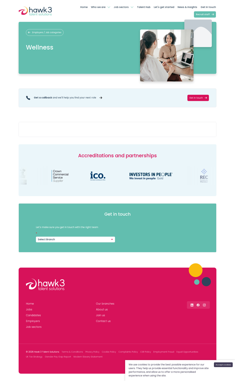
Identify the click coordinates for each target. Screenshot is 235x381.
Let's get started (164, 7)
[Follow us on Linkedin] (192, 305)
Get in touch (208, 7)
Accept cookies (223, 364)
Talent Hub (143, 7)
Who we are (98, 7)
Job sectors (121, 7)
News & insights (187, 7)
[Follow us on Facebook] (198, 305)
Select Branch (46, 239)
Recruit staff (203, 14)
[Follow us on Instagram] (204, 305)
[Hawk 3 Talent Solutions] (45, 284)
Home (84, 7)
